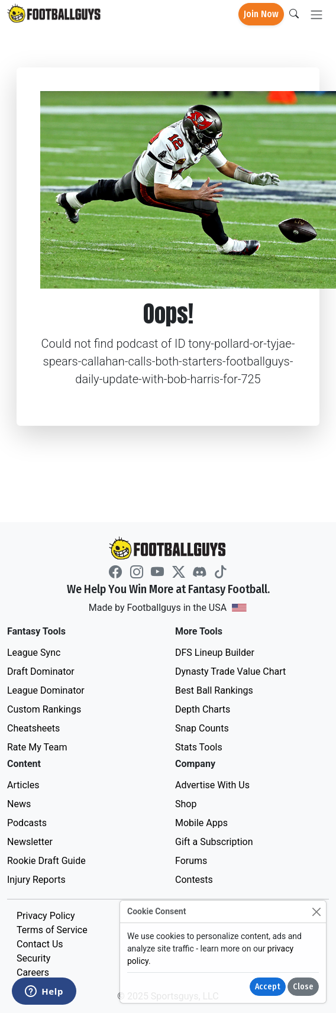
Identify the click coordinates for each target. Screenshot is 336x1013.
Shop (185, 804)
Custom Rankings (44, 709)
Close (303, 987)
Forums (191, 860)
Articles (23, 785)
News (19, 804)
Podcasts (27, 822)
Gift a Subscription (214, 841)
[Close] (316, 911)
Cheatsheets (33, 728)
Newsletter (30, 841)
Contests (194, 879)
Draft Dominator (41, 671)
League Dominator (46, 690)
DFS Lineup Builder (214, 652)
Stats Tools (198, 747)
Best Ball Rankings (214, 690)
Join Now (261, 14)
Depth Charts (202, 709)
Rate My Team (37, 747)
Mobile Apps (201, 822)
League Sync (33, 652)
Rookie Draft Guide (46, 860)
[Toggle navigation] (316, 14)
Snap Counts (202, 728)
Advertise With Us (212, 785)
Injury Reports (36, 879)
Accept (267, 987)
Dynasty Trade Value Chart (230, 671)
